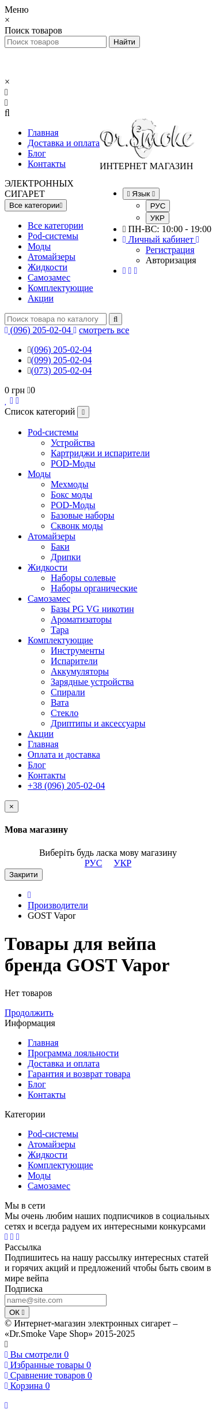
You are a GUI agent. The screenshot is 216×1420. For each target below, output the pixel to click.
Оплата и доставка (64, 754)
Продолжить (29, 1013)
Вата (60, 702)
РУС (158, 206)
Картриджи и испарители (100, 453)
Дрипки (66, 557)
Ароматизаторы (81, 619)
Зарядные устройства (92, 682)
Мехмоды (69, 484)
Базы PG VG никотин (92, 609)
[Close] (11, 806)
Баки (60, 546)
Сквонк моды (77, 526)
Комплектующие (60, 288)
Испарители (74, 661)
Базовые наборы (82, 515)
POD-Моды (73, 463)
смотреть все (104, 330)
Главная (43, 132)
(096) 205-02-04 (61, 350)
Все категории (56, 225)
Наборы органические (94, 588)
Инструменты (78, 650)
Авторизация (171, 260)
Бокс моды (71, 495)
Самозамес (49, 277)
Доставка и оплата (64, 143)
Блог (37, 153)
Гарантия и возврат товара (79, 1074)
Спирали (68, 692)
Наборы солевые (83, 578)
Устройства (73, 443)
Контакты (47, 164)
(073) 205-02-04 (61, 370)
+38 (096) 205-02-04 (66, 786)
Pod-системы (53, 236)
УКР (157, 218)
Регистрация (170, 250)
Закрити (23, 874)
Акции (41, 298)
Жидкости (47, 267)
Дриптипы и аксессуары (98, 723)
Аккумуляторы (80, 671)
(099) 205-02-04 (61, 360)
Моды (39, 246)
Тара (60, 630)
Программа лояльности (73, 1053)
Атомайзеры (51, 257)
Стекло (64, 713)
